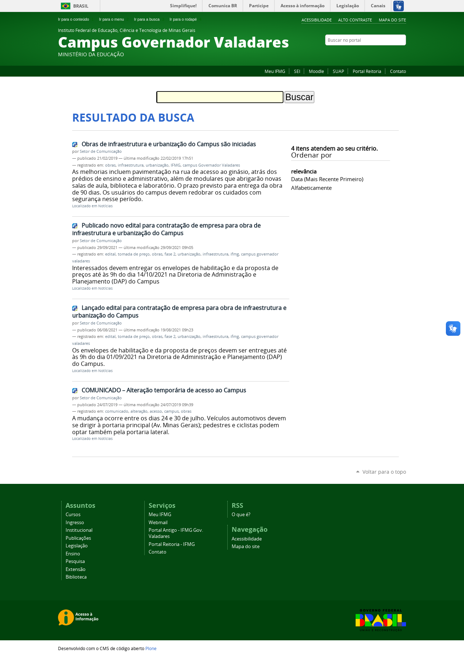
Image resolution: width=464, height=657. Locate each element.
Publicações (78, 538)
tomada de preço (134, 254)
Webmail (158, 522)
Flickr (375, 54)
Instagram (384, 54)
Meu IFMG (275, 71)
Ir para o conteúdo (76, 19)
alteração (139, 411)
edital (110, 254)
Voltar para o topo (384, 471)
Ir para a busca (150, 19)
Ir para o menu (114, 19)
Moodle (316, 71)
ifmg (235, 254)
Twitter (402, 54)
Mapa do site (392, 20)
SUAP (338, 71)
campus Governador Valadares (211, 165)
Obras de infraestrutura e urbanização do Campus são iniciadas (169, 144)
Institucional (79, 530)
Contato (398, 71)
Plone (151, 648)
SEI (297, 71)
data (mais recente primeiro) (327, 179)
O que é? (241, 514)
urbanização (157, 165)
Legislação (77, 546)
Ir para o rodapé (186, 19)
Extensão (76, 569)
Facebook (366, 54)
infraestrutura (131, 165)
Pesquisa (75, 561)
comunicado (116, 411)
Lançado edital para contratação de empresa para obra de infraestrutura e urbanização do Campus (179, 311)
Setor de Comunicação (101, 151)
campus (171, 411)
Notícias (105, 206)
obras (110, 165)
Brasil (80, 6)
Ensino (73, 554)
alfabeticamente (311, 187)
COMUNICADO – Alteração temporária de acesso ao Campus (164, 390)
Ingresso (75, 522)
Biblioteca (76, 577)
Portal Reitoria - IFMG (172, 544)
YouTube (393, 54)
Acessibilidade (317, 20)
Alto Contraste (355, 20)
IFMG (176, 165)
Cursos (73, 514)
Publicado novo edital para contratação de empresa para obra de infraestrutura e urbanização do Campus (166, 229)
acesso (156, 411)
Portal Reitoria (367, 71)
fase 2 (170, 254)
